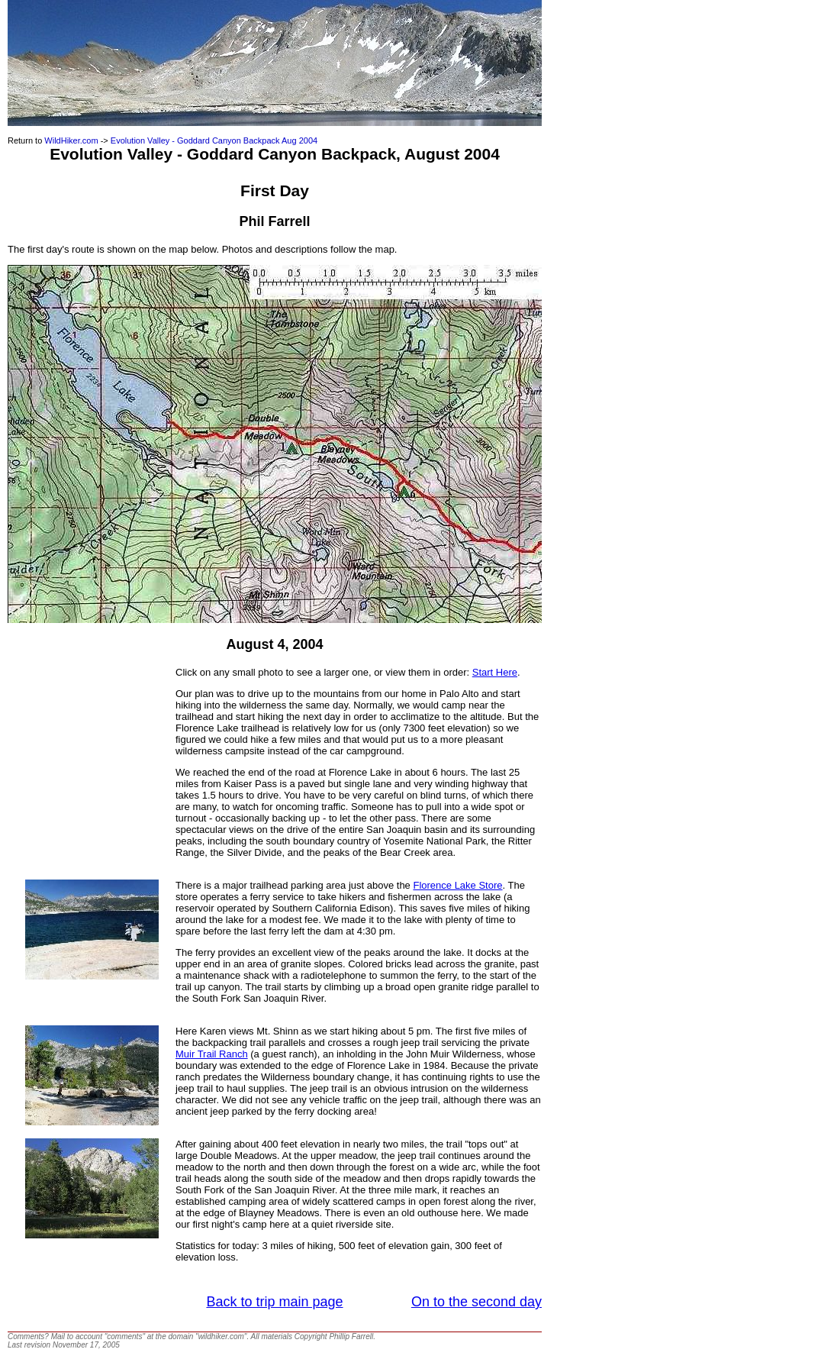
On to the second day (476, 1301)
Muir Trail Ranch (211, 1054)
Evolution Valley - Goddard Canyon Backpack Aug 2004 (214, 140)
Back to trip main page (274, 1301)
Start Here (494, 672)
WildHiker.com (71, 140)
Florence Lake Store (457, 885)
